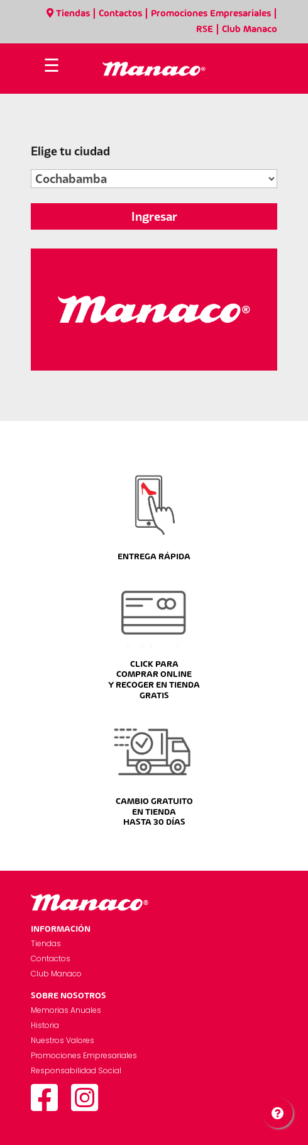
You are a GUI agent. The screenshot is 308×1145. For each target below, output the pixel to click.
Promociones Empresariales (211, 13)
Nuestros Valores (62, 1040)
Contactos (120, 13)
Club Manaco (249, 29)
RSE (204, 29)
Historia (45, 1025)
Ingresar (154, 216)
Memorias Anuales (66, 1010)
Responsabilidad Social (76, 1070)
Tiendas (68, 13)
